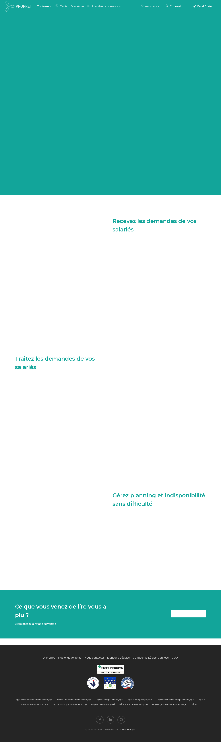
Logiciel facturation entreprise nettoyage (175, 700)
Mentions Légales (118, 657)
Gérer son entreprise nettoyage (133, 704)
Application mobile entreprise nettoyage (34, 700)
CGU (175, 657)
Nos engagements (69, 657)
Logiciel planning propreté (103, 704)
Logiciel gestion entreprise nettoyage (169, 704)
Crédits (194, 704)
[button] (188, 613)
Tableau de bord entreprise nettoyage (74, 700)
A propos (49, 657)
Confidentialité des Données (151, 657)
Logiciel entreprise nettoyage (109, 700)
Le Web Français (127, 729)
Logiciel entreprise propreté (139, 700)
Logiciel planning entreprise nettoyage (69, 704)
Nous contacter (94, 657)
